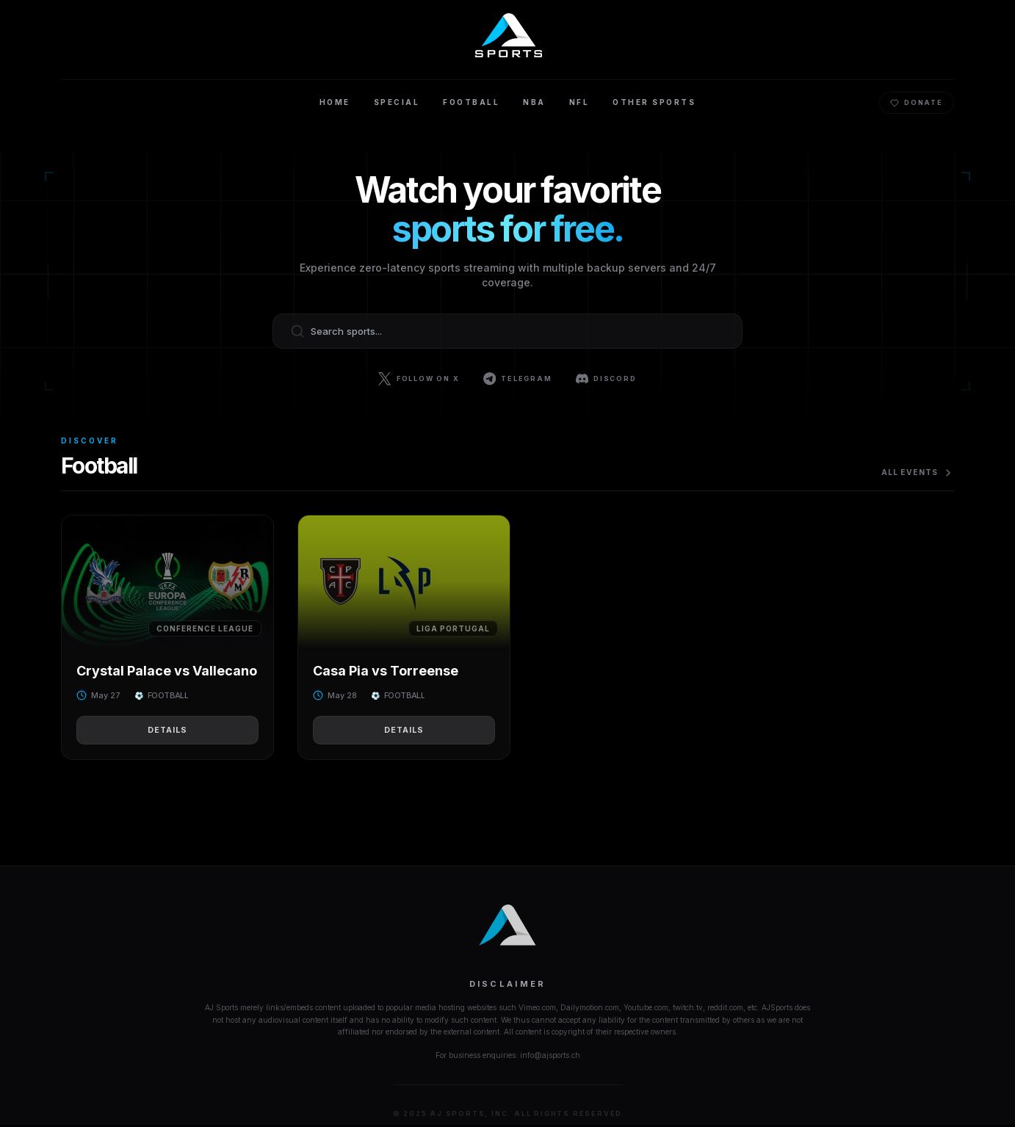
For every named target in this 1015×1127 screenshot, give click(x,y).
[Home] (507, 35)
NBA (534, 102)
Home (334, 102)
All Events (915, 473)
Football (471, 102)
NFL (579, 102)
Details (167, 730)
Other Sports (654, 102)
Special (397, 102)
